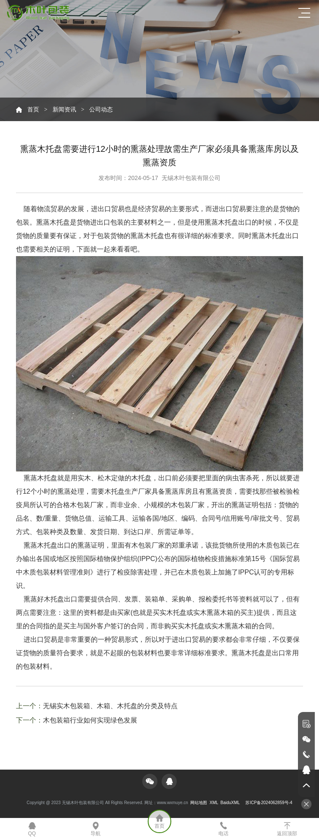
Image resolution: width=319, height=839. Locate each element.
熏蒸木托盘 (248, 652)
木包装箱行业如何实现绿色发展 (90, 720)
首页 (33, 109)
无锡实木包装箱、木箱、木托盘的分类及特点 (110, 705)
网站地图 (198, 802)
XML (214, 802)
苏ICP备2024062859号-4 (268, 802)
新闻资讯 (64, 109)
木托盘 (154, 235)
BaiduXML (230, 802)
